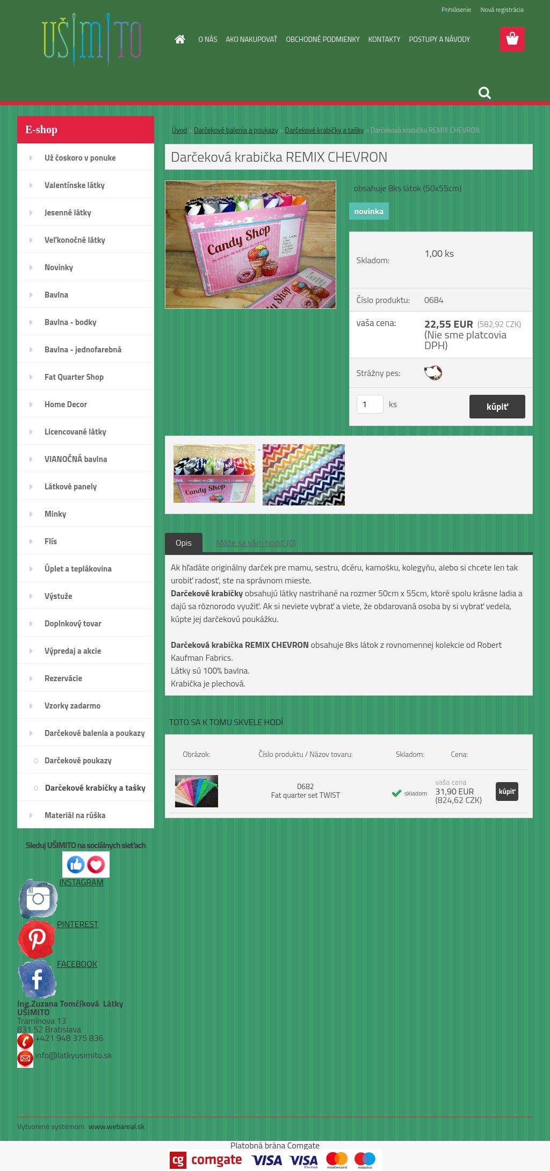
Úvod (179, 130)
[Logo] (91, 40)
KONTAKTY (384, 39)
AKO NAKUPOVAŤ (251, 39)
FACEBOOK (57, 963)
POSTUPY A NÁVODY (440, 39)
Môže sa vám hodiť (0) (256, 542)
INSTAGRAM (60, 882)
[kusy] (370, 404)
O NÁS (208, 39)
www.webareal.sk (117, 1126)
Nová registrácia (502, 9)
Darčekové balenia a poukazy (236, 130)
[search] (484, 93)
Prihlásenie (456, 9)
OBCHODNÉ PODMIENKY (322, 39)
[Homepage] (178, 39)
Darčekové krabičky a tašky (324, 130)
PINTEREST (57, 923)
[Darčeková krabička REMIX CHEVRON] (250, 185)
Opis (184, 542)
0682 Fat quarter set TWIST (305, 790)
